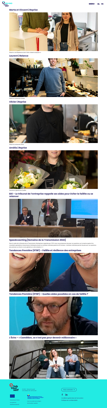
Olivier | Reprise (17, 101)
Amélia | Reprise (18, 147)
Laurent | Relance (18, 55)
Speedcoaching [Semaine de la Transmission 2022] (37, 239)
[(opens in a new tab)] (53, 237)
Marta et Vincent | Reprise (23, 9)
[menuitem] (98, 4)
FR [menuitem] (102, 4)
